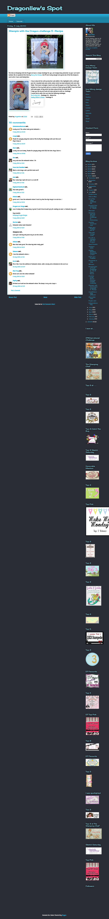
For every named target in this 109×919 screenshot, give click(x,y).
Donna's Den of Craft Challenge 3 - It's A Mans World (93, 270)
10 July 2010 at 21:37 (19, 267)
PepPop (15, 281)
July (90, 192)
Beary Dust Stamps (36, 75)
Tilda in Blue (93, 196)
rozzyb (15, 136)
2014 (90, 166)
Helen (87, 100)
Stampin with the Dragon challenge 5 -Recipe (93, 287)
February (92, 316)
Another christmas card (92, 224)
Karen (87, 105)
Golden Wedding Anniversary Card (93, 252)
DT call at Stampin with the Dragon (92, 240)
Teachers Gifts (91, 247)
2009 (90, 321)
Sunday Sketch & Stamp (37, 97)
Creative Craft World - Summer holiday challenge (92, 279)
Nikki (87, 116)
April (90, 312)
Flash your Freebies (92, 257)
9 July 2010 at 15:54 (19, 218)
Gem (14, 158)
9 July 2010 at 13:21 (18, 192)
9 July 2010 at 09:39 (19, 144)
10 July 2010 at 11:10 (18, 257)
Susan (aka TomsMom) (19, 167)
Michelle (88, 113)
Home (11, 21)
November (92, 180)
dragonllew (91, 34)
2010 (90, 176)
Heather (88, 97)
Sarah (14, 261)
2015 (90, 164)
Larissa (88, 108)
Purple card (92, 300)
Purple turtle (93, 194)
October (92, 184)
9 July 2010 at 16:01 (18, 228)
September (92, 186)
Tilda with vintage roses (92, 234)
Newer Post (13, 297)
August (91, 190)
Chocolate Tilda (92, 297)
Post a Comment (15, 290)
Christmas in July (93, 261)
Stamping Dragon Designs (20, 215)
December (92, 178)
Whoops (91, 264)
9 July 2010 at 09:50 (19, 153)
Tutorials (19, 21)
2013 (90, 169)
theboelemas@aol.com (19, 126)
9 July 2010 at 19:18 (18, 237)
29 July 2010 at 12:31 (19, 286)
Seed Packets (93, 244)
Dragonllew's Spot (34, 8)
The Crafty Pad (35, 95)
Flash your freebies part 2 (92, 229)
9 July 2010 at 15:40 (19, 202)
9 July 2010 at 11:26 (18, 173)
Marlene (15, 222)
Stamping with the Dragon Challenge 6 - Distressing (93, 216)
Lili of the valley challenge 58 (92, 201)
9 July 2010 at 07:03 (19, 132)
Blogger (64, 915)
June (91, 307)
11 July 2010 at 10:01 (18, 276)
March (91, 314)
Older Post (77, 297)
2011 (89, 173)
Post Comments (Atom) (49, 304)
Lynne (88, 110)
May (90, 309)
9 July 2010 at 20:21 (19, 247)
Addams (15, 242)
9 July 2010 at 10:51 (18, 163)
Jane (14, 177)
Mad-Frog (16, 271)
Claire (14, 148)
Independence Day (93, 303)
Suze (87, 121)
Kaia (87, 102)
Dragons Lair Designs (19, 206)
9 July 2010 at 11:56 (18, 183)
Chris (87, 94)
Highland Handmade (18, 187)
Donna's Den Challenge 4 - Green (93, 207)
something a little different (93, 293)
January (92, 319)
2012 (90, 171)
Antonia (15, 197)
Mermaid (91, 210)
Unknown (15, 251)
